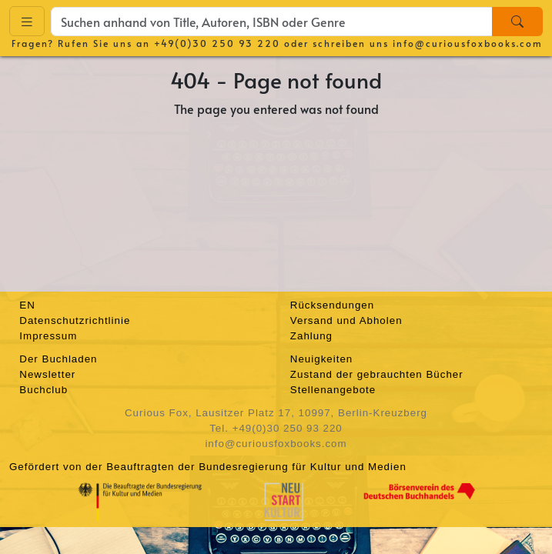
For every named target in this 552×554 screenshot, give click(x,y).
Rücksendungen (332, 305)
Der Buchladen (58, 359)
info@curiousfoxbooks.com (468, 43)
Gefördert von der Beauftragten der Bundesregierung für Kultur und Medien (207, 466)
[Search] (517, 21)
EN (27, 305)
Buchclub (43, 389)
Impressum (48, 336)
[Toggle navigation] (27, 21)
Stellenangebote (333, 389)
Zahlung (311, 336)
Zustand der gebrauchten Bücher (376, 374)
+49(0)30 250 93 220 (217, 43)
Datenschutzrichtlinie (74, 320)
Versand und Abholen (346, 320)
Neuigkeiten (321, 359)
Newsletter (47, 374)
